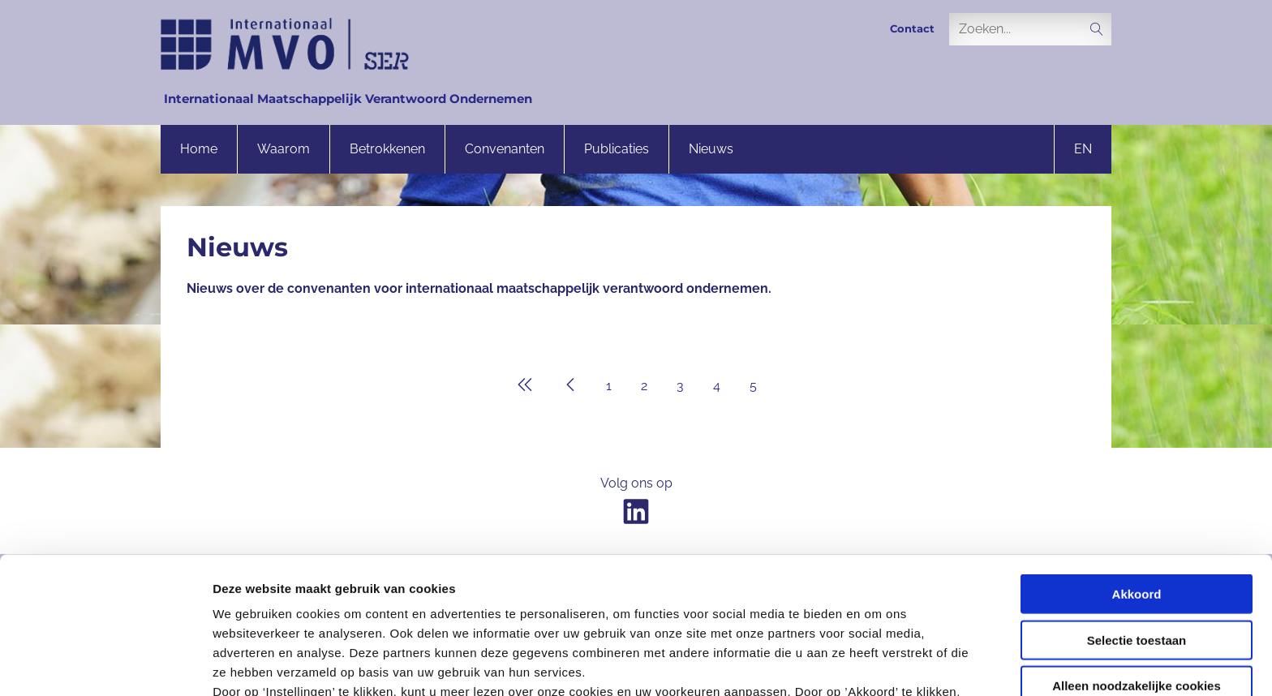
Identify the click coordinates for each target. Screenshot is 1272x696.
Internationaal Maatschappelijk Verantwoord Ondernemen (348, 98)
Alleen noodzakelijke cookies (1136, 549)
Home (198, 149)
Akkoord (1137, 458)
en (1083, 149)
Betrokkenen (387, 149)
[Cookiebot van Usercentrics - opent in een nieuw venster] (105, 664)
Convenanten (504, 149)
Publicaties (616, 149)
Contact (912, 29)
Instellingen (872, 664)
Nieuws (711, 149)
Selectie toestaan (1137, 503)
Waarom (283, 149)
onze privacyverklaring (630, 614)
